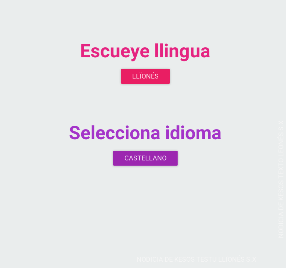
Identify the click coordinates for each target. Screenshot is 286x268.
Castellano (145, 158)
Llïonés (145, 76)
